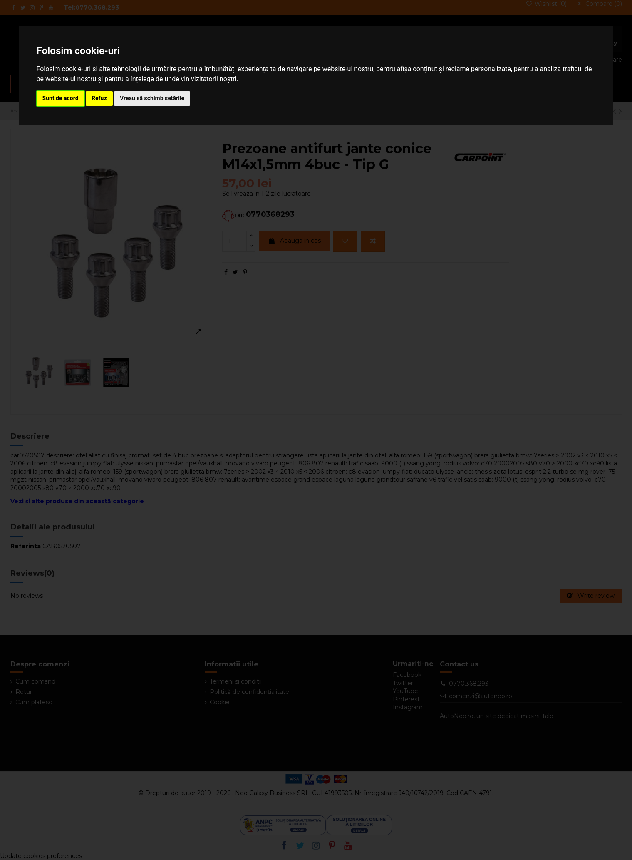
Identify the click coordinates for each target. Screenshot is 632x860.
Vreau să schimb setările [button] (152, 98)
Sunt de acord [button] (60, 98)
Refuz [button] (99, 98)
